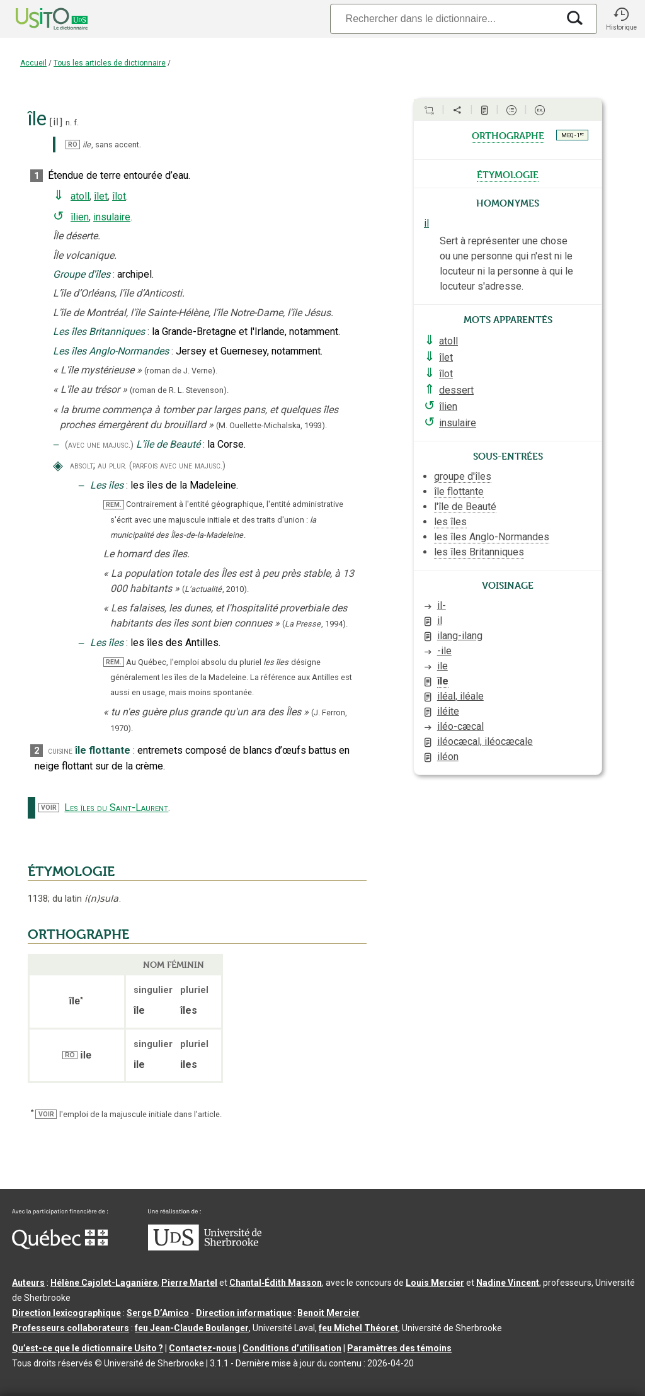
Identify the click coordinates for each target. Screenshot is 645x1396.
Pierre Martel (189, 1283)
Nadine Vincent (507, 1283)
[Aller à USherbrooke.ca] (204, 1247)
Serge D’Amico (158, 1313)
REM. (114, 505)
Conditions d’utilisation (292, 1348)
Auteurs (28, 1283)
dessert (456, 390)
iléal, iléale (460, 696)
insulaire (111, 217)
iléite (448, 711)
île (442, 681)
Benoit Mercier (328, 1313)
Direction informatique (244, 1313)
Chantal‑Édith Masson (275, 1283)
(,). (215, 589)
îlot (119, 196)
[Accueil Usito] (38, 19)
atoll (80, 196)
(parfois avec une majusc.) (177, 465)
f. (76, 122)
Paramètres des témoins (399, 1348)
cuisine (60, 751)
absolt (81, 465)
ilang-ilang (459, 636)
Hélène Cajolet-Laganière (103, 1283)
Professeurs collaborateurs (70, 1328)
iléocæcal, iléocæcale (485, 741)
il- (441, 605)
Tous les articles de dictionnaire (110, 63)
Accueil (33, 63)
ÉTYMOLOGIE (71, 871)
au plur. (112, 465)
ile (442, 666)
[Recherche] (444, 18)
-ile (444, 651)
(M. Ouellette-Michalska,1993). (271, 425)
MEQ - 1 (572, 135)
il (56, 122)
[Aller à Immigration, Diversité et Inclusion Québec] (60, 1246)
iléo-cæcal (460, 726)
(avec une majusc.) (99, 445)
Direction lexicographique (66, 1313)
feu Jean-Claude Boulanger (192, 1328)
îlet (101, 196)
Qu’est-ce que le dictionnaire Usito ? (87, 1348)
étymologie (508, 173)
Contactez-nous (203, 1348)
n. (69, 122)
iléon (448, 757)
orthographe (508, 134)
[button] (621, 19)
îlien (80, 217)
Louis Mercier (435, 1283)
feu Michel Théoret (358, 1328)
